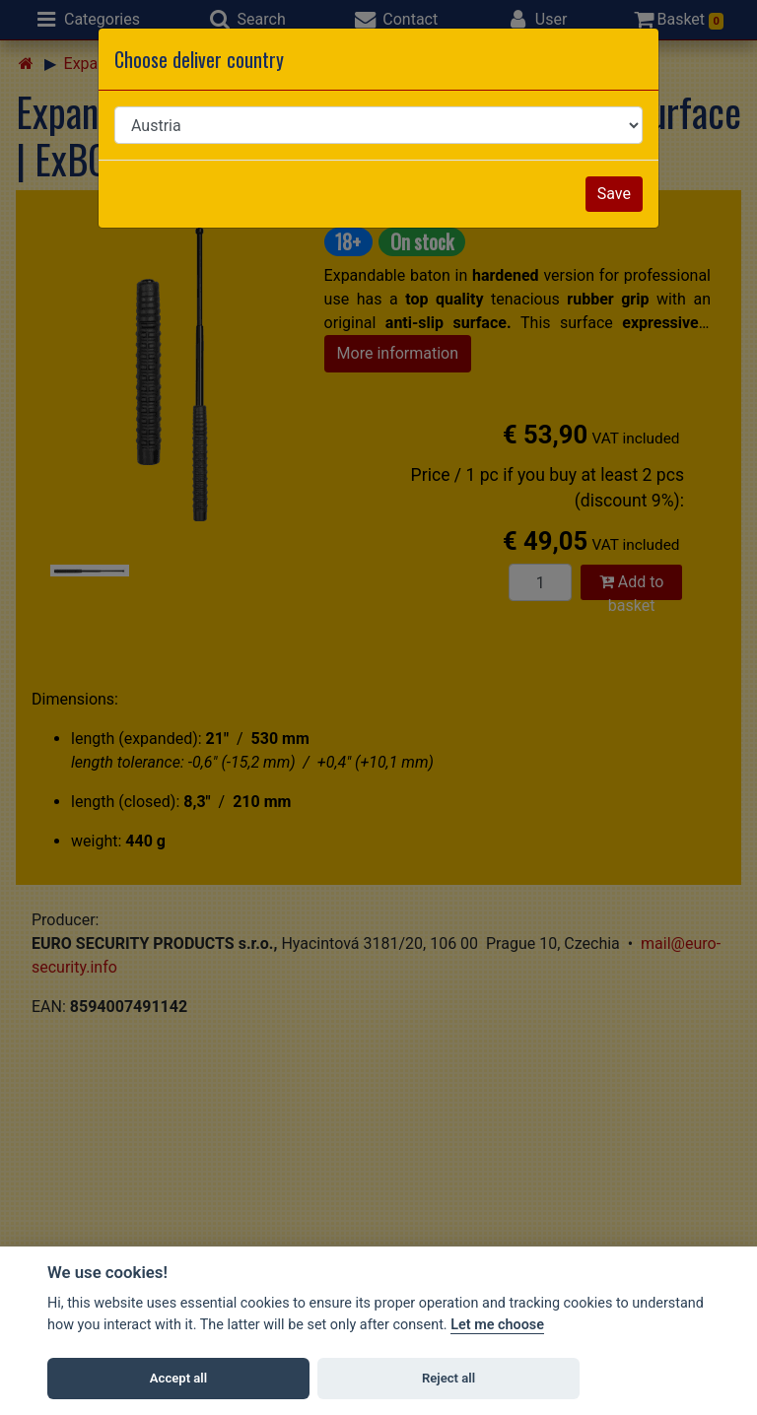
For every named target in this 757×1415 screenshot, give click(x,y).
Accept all (178, 1378)
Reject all (448, 1378)
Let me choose (497, 1324)
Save (614, 193)
